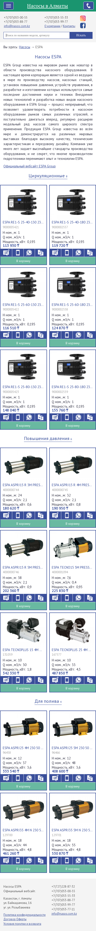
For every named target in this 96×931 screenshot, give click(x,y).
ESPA (39, 47)
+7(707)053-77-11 (63, 909)
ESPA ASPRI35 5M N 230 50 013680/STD (72, 830)
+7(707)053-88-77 (15, 22)
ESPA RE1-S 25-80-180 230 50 (72, 387)
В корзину (23, 261)
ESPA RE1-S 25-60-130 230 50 (23, 304)
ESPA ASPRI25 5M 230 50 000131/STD (72, 748)
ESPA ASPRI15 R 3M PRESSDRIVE (23, 485)
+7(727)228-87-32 (63, 887)
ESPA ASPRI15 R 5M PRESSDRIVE (23, 567)
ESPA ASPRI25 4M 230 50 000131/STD (23, 748)
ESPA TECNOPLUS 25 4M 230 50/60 (72, 650)
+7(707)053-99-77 (56, 22)
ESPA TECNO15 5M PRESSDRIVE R (72, 567)
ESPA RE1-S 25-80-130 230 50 (23, 387)
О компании (52, 26)
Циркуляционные (48, 176)
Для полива (48, 701)
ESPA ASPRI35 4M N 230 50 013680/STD (23, 830)
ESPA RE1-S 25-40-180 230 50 (72, 222)
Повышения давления (48, 438)
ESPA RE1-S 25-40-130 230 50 (23, 222)
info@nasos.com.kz (17, 26)
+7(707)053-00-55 (15, 18)
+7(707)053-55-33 (56, 18)
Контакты (69, 26)
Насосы (24, 47)
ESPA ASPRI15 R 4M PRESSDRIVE (72, 485)
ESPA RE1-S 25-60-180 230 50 (72, 304)
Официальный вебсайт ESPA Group (29, 166)
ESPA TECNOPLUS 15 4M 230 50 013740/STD (23, 650)
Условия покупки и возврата (22, 924)
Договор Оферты (14, 919)
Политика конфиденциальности (24, 915)
